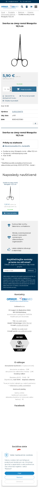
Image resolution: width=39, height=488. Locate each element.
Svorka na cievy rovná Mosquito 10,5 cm (10, 183)
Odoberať (31, 270)
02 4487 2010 (27, 1)
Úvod (3, 12)
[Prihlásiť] (27, 7)
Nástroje (21, 12)
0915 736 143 (27, 323)
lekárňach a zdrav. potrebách (20, 385)
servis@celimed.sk (25, 331)
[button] (22, 7)
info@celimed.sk (13, 1)
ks (8, 89)
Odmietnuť (19, 481)
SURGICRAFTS (17, 112)
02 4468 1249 (22, 329)
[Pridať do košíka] (24, 89)
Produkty (11, 12)
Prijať (19, 473)
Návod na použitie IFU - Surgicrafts (17, 146)
